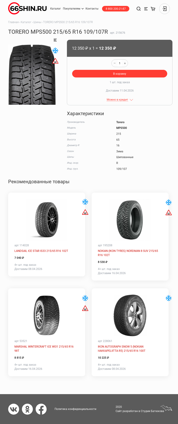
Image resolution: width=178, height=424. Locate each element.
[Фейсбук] (42, 409)
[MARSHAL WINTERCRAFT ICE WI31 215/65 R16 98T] (46, 315)
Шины (37, 22)
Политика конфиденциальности (75, 409)
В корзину (119, 73)
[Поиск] (138, 9)
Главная (13, 22)
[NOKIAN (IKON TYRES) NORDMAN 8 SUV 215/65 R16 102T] (130, 220)
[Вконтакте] (15, 409)
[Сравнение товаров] (146, 9)
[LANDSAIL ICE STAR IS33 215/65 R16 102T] (46, 220)
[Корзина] (153, 9)
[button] (73, 8)
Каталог (26, 22)
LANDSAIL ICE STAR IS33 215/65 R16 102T (41, 251)
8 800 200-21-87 (116, 8)
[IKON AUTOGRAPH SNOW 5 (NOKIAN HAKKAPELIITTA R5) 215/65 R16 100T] (130, 315)
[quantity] (120, 63)
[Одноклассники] (29, 409)
